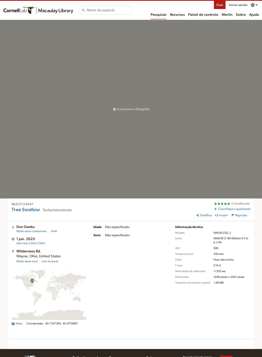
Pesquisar (159, 15)
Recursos (177, 15)
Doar (219, 5)
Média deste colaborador (31, 231)
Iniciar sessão (238, 5)
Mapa (17, 323)
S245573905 (30, 243)
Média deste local (26, 261)
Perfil (54, 231)
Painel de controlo (203, 15)
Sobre (241, 15)
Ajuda (254, 15)
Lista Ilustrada (50, 261)
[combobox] (109, 10)
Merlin (227, 15)
